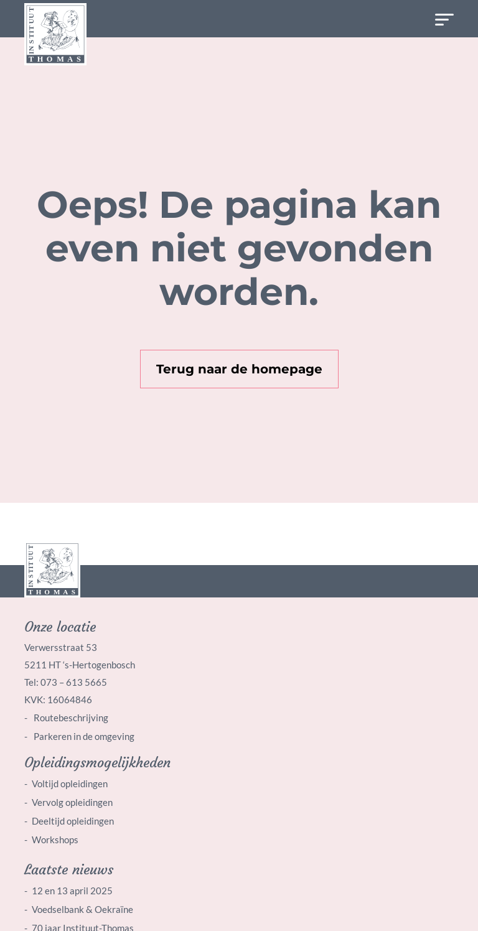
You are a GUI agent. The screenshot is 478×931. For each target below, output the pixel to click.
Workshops (55, 839)
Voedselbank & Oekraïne (82, 909)
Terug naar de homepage (239, 369)
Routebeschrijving (70, 717)
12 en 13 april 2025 (72, 890)
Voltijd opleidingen (70, 783)
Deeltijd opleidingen (73, 820)
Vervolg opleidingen (72, 802)
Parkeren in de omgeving (83, 736)
